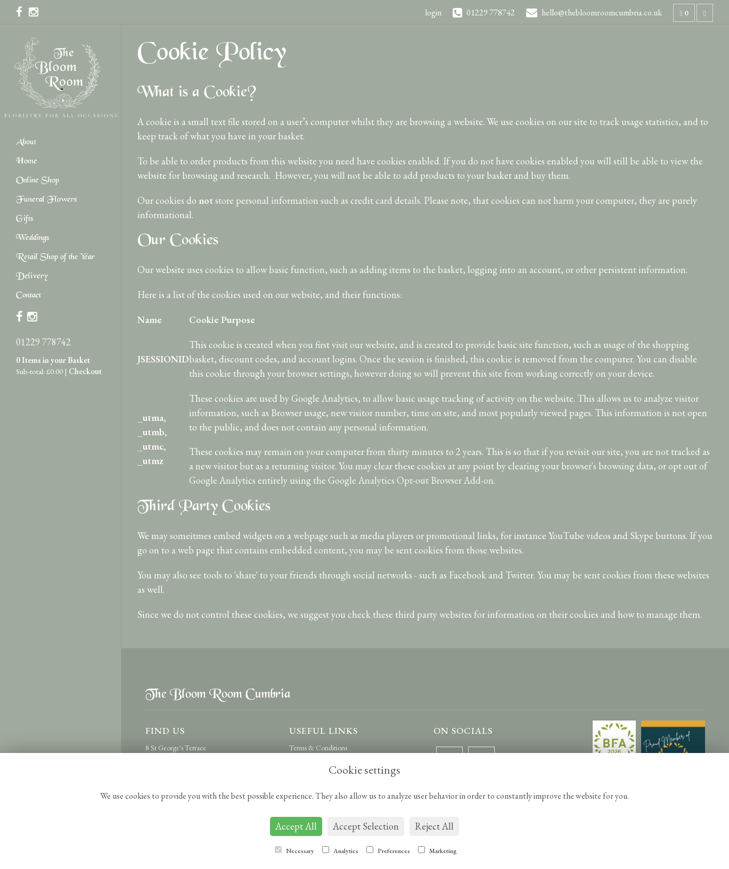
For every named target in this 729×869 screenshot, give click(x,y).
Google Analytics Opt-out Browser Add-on (411, 480)
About (26, 142)
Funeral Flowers (46, 200)
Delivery (31, 276)
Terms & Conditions (318, 747)
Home (26, 161)
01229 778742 (43, 342)
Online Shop (37, 181)
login (433, 12)
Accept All (296, 826)
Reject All (434, 826)
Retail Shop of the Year (55, 257)
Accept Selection (366, 826)
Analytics (340, 850)
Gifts (24, 219)
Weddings (32, 238)
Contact (28, 296)
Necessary (294, 850)
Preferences (388, 850)
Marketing (437, 850)
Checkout (85, 371)
